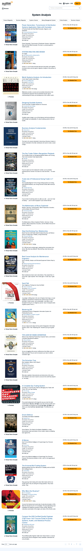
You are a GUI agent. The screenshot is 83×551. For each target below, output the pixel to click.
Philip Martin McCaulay (29, 524)
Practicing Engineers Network (30, 32)
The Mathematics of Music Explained (35, 206)
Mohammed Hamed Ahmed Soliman (32, 263)
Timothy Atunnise (28, 187)
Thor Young (26, 391)
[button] (8, 20)
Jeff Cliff (25, 158)
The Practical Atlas (28, 210)
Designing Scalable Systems (32, 103)
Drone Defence (27, 415)
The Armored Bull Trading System (34, 466)
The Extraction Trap (29, 360)
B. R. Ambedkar (27, 493)
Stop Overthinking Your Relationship (35, 231)
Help (60, 3)
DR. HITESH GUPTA (28, 55)
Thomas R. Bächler (28, 236)
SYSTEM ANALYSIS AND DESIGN (33, 52)
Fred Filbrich (31, 82)
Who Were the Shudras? (30, 491)
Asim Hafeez (32, 106)
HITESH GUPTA (36, 55)
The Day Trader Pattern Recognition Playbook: (38, 154)
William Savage (31, 392)
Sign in (77, 3)
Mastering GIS (27, 310)
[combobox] (65, 8)
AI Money (25, 440)
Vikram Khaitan (27, 340)
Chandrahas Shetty (32, 494)
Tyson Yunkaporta (28, 286)
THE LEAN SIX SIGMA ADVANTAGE (34, 335)
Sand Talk (25, 283)
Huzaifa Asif (26, 106)
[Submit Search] (79, 8)
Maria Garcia (26, 364)
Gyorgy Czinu (27, 418)
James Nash (26, 470)
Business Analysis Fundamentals (34, 128)
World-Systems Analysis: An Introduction (36, 77)
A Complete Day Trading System (33, 386)
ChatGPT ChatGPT (35, 314)
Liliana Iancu (27, 130)
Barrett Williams (27, 314)
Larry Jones (26, 445)
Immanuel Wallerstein (29, 80)
